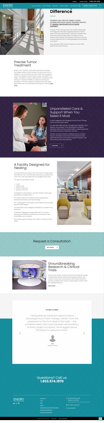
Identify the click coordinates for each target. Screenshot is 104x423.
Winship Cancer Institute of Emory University (64, 25)
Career (42, 405)
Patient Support (64, 6)
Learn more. (51, 285)
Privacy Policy (54, 418)
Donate (75, 1)
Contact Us (43, 398)
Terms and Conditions (62, 418)
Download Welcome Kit (46, 410)
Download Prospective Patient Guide (49, 407)
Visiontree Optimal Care (46, 412)
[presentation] (20, 333)
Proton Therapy (46, 6)
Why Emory (55, 6)
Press (41, 400)
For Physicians (74, 6)
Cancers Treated (36, 6)
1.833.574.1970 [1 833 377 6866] (52, 381)
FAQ (41, 403)
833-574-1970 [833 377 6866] (71, 408)
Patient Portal (84, 1)
